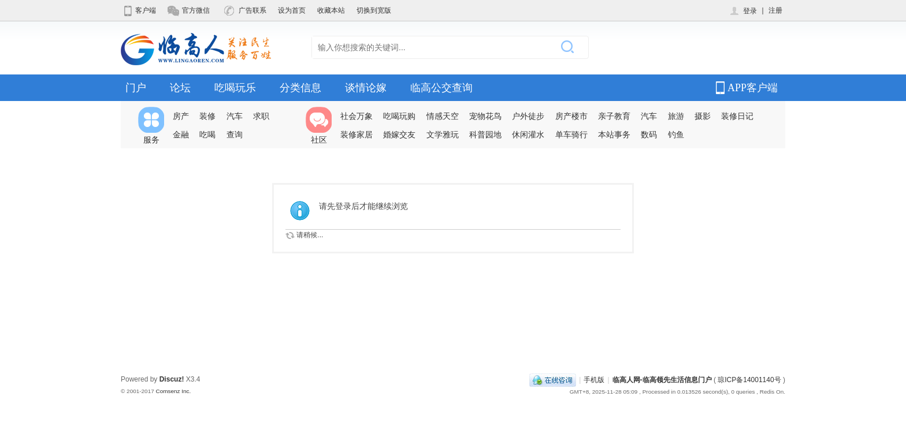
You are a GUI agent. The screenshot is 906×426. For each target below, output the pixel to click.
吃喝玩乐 (235, 88)
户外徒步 (528, 116)
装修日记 (737, 116)
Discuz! (171, 379)
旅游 (676, 116)
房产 (181, 116)
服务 (151, 125)
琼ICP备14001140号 (749, 380)
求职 (261, 116)
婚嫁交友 (399, 134)
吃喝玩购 (399, 116)
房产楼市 (571, 116)
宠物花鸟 (485, 116)
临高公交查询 (441, 88)
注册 (775, 10)
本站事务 (614, 134)
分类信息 (300, 88)
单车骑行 (571, 134)
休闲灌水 (528, 134)
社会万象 (356, 116)
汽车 (234, 116)
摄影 (703, 116)
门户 (135, 88)
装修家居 (356, 134)
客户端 (138, 10)
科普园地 (485, 134)
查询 (234, 134)
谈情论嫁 (366, 88)
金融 (181, 134)
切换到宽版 (374, 10)
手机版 (594, 380)
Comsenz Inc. (173, 391)
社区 (319, 125)
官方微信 (189, 10)
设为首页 (292, 10)
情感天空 (442, 116)
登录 (743, 11)
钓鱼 (676, 134)
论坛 (180, 88)
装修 (207, 116)
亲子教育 (614, 116)
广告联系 (245, 10)
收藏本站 (331, 10)
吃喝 (207, 134)
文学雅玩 (442, 134)
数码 (649, 134)
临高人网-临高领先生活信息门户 (662, 380)
